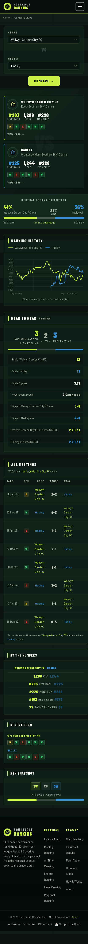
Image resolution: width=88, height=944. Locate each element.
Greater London (30, 154)
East (24, 106)
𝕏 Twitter (29, 924)
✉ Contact (45, 924)
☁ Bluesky (13, 924)
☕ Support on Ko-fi (68, 924)
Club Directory (74, 839)
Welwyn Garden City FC (39, 494)
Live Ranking (52, 839)
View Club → (16, 134)
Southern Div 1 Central (41, 106)
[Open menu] (80, 6)
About (69, 889)
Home (6, 17)
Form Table (73, 860)
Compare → (44, 81)
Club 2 (13, 58)
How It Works (74, 881)
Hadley (68, 494)
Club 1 (12, 32)
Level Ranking (52, 887)
